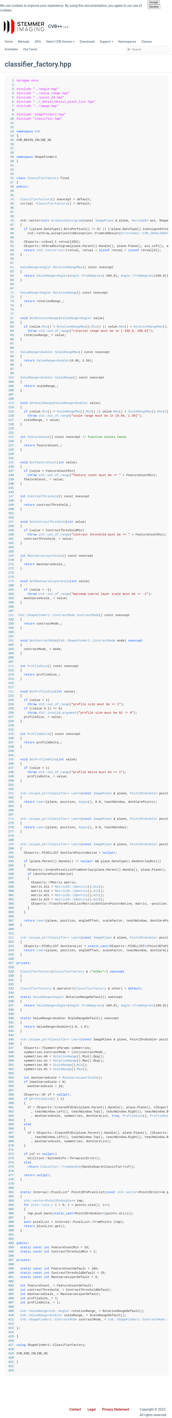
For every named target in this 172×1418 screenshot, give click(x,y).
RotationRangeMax (130, 267)
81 (71, 318)
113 (71, 403)
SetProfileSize (104, 691)
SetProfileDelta (105, 759)
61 (71, 267)
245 (71, 759)
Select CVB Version (60, 41)
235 (71, 734)
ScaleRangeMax (129, 352)
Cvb (100, 131)
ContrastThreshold (105, 496)
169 (71, 556)
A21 (158, 895)
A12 (158, 891)
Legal (91, 1409)
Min (107, 326)
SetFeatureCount (105, 462)
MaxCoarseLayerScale (107, 556)
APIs (38, 41)
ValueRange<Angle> (98, 267)
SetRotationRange (106, 318)
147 (71, 496)
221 (71, 691)
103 (71, 377)
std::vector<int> (113, 250)
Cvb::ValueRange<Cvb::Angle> (107, 1311)
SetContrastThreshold (110, 522)
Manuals (24, 41)
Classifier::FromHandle (123, 1167)
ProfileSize (100, 666)
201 (71, 640)
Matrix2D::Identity (133, 886)
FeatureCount (101, 437)
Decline (154, 6)
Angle (145, 802)
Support (106, 41)
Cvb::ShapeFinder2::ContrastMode (109, 615)
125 (71, 437)
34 (71, 199)
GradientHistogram (129, 220)
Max (142, 1069)
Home (9, 41)
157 (71, 522)
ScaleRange (126, 377)
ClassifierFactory (105, 178)
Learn (138, 793)
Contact (75, 1409)
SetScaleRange (103, 403)
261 (71, 793)
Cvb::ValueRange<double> (103, 1315)
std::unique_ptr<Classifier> (107, 793)
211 (71, 666)
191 (71, 615)
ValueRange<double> (98, 352)
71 (71, 292)
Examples (11, 49)
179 (71, 581)
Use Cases (30, 49)
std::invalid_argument (120, 713)
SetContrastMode (105, 640)
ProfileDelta (101, 734)
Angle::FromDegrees (148, 275)
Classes (146, 41)
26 (71, 178)
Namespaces (127, 41)
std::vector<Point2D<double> (111, 1200)
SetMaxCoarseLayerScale (112, 581)
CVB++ (9, 59)
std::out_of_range (116, 331)
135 (71, 462)
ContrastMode (150, 615)
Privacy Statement (115, 1409)
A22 (158, 899)
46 (71, 220)
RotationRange (127, 292)
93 (71, 352)
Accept (153, 2)
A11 (158, 886)
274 (71, 819)
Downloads (87, 41)
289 (71, 844)
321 (71, 937)
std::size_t (105, 1205)
